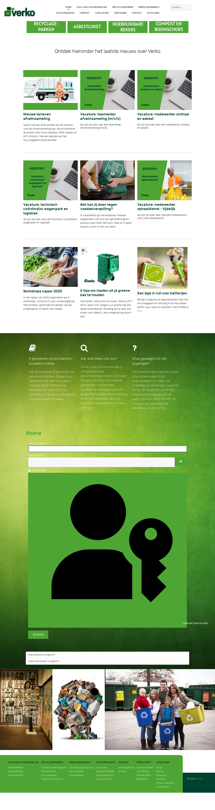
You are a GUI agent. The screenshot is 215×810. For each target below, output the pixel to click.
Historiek (160, 779)
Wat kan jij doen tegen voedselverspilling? (98, 207)
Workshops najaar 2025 (42, 291)
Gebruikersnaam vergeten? (44, 661)
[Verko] (19, 11)
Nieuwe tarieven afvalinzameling (37, 116)
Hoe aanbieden (15, 775)
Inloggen (38, 634)
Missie (159, 767)
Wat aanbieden (15, 771)
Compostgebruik (126, 767)
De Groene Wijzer (145, 767)
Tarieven (122, 771)
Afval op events (104, 779)
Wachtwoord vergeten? (41, 654)
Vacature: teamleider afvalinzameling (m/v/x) (100, 116)
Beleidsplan (142, 779)
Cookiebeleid (162, 786)
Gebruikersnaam (38, 443)
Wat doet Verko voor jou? (99, 359)
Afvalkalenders (15, 767)
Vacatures (161, 775)
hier (139, 311)
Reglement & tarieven (52, 779)
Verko (199, 778)
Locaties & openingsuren (53, 767)
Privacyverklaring (165, 783)
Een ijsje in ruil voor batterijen (162, 293)
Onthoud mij (39, 470)
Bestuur (160, 771)
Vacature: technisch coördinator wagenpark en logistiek (45, 209)
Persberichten (144, 775)
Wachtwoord (36, 455)
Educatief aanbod (105, 771)
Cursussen (101, 767)
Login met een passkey (110, 550)
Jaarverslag (143, 771)
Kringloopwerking (105, 775)
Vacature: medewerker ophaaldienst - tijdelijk (156, 207)
